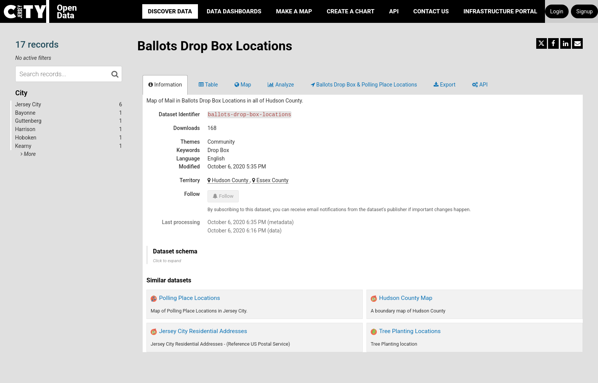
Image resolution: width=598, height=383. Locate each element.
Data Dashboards (234, 11)
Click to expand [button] (167, 260)
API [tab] (479, 85)
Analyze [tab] (281, 85)
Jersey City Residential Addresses (203, 331)
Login (557, 11)
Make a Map (294, 11)
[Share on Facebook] (553, 43)
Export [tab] (444, 85)
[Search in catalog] (115, 74)
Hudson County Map (405, 298)
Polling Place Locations (189, 298)
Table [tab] (208, 85)
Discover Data (170, 11)
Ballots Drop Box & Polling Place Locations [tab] (364, 85)
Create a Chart (351, 11)
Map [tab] (243, 85)
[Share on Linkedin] (565, 43)
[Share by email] (577, 43)
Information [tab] (165, 85)
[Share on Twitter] (541, 43)
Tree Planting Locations (409, 331)
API (394, 11)
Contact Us (431, 11)
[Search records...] (68, 74)
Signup (584, 11)
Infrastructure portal (500, 11)
